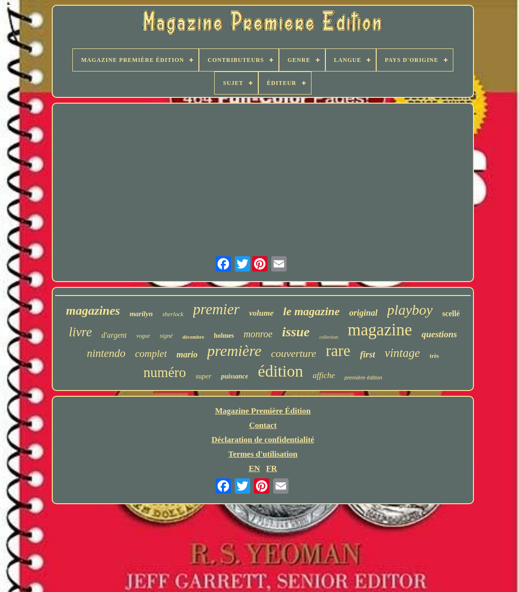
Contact (263, 425)
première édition (363, 377)
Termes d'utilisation (262, 454)
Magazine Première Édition (263, 410)
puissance (234, 376)
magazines (93, 311)
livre (80, 332)
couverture (293, 353)
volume (261, 313)
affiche (324, 375)
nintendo (106, 353)
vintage (402, 352)
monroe (257, 334)
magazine (380, 329)
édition (280, 371)
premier (216, 309)
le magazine (311, 311)
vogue (143, 335)
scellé (451, 313)
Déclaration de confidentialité (262, 439)
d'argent (114, 335)
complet (151, 353)
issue (296, 331)
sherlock (173, 314)
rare (338, 350)
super (203, 376)
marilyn (140, 314)
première (234, 350)
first (367, 354)
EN (254, 468)
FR (271, 468)
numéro (164, 372)
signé (166, 335)
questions (439, 334)
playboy (410, 310)
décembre (194, 337)
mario (186, 354)
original (363, 313)
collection (328, 337)
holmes (224, 335)
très (433, 356)
